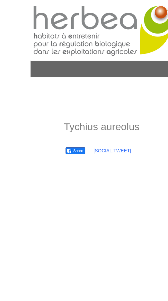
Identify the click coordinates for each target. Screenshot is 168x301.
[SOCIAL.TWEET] (112, 150)
